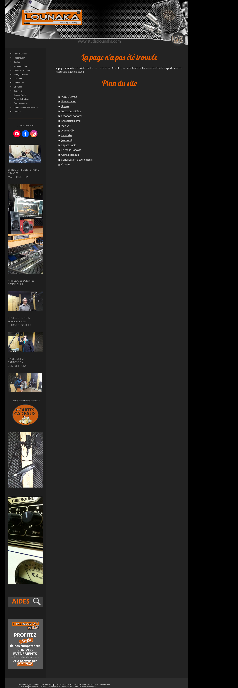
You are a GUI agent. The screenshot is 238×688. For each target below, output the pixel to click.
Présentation (68, 101)
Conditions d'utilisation (43, 684)
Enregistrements (70, 121)
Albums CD (67, 130)
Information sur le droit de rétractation (70, 684)
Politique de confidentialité (99, 684)
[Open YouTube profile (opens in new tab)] (16, 133)
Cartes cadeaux (70, 154)
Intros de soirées (71, 111)
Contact (65, 164)
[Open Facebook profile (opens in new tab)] (25, 133)
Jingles (65, 106)
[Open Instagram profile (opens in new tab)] (33, 133)
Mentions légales (25, 684)
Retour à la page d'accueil (69, 71)
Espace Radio (68, 145)
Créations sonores (71, 116)
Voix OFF (66, 125)
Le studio (66, 135)
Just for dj (66, 140)
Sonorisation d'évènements (77, 159)
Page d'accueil (69, 96)
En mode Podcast (71, 150)
